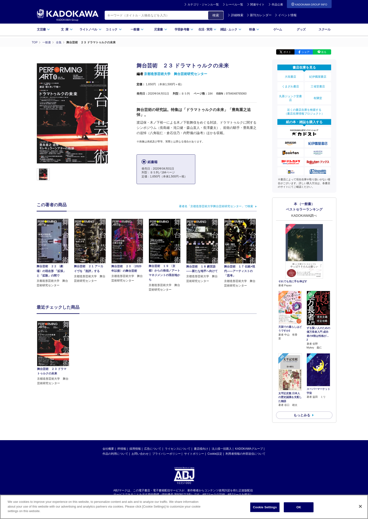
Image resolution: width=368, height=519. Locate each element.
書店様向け (201, 448)
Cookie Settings (265, 507)
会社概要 (108, 448)
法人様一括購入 (222, 448)
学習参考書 (184, 29)
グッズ (301, 29)
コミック (114, 29)
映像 (254, 29)
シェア (305, 51)
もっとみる (302, 415)
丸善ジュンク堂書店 (290, 98)
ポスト (287, 51)
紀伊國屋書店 (317, 76)
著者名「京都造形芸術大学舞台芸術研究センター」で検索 (216, 206)
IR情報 (122, 448)
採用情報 (135, 448)
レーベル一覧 (234, 4)
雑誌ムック (230, 29)
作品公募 (277, 4)
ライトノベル (90, 29)
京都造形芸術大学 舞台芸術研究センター (175, 74)
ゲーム (277, 29)
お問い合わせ (140, 453)
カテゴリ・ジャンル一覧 (203, 4)
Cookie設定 (215, 453)
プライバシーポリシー (166, 453)
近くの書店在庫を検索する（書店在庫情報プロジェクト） (304, 111)
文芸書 (43, 29)
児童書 (160, 29)
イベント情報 (286, 15)
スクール (324, 29)
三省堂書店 (318, 86)
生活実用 (207, 29)
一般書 (137, 29)
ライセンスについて (178, 448)
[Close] (360, 506)
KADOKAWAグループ (249, 448)
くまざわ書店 (290, 86)
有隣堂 (318, 98)
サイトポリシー (194, 453)
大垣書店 (290, 76)
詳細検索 (235, 15)
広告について (152, 448)
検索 (215, 15)
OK (298, 507)
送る (323, 51)
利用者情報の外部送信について (245, 453)
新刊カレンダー (259, 15)
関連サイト (257, 4)
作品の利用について (115, 453)
